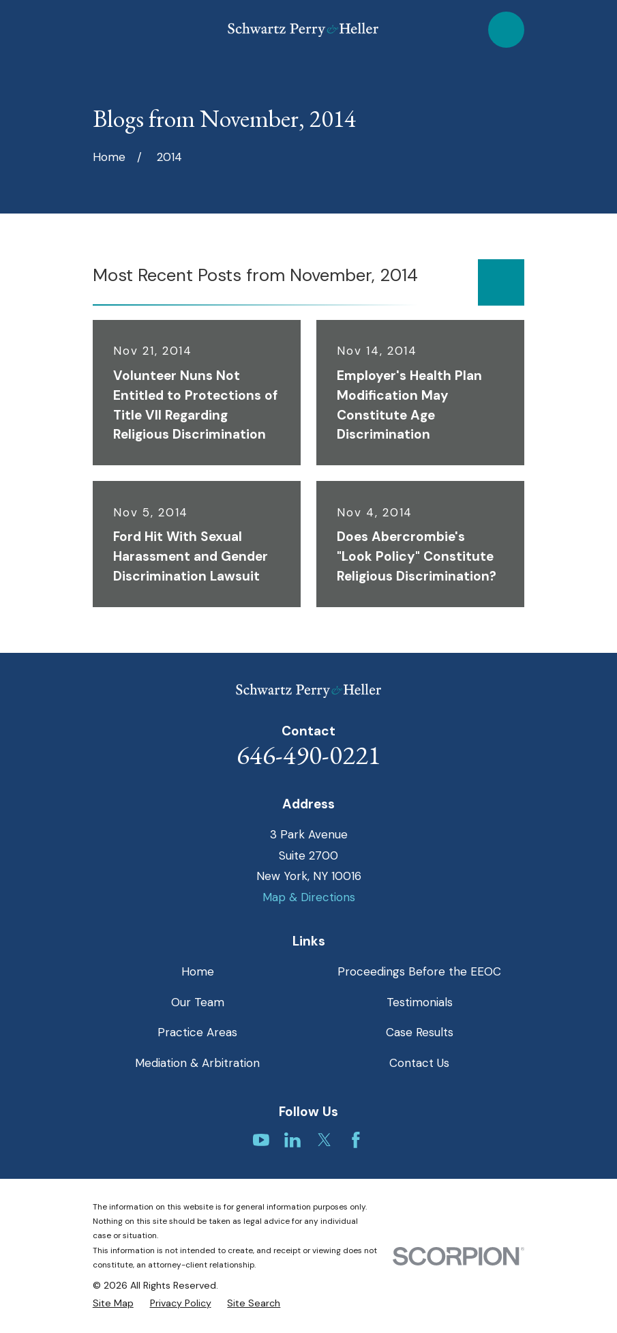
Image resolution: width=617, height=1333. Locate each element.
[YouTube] (261, 1140)
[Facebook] (356, 1140)
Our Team (197, 1002)
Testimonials (420, 1002)
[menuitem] (113, 1304)
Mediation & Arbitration (197, 1062)
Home (197, 971)
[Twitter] (324, 1140)
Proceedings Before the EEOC (419, 971)
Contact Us (419, 1062)
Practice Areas (197, 1032)
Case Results (419, 1032)
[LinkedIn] (292, 1140)
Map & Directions (308, 897)
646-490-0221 (309, 754)
